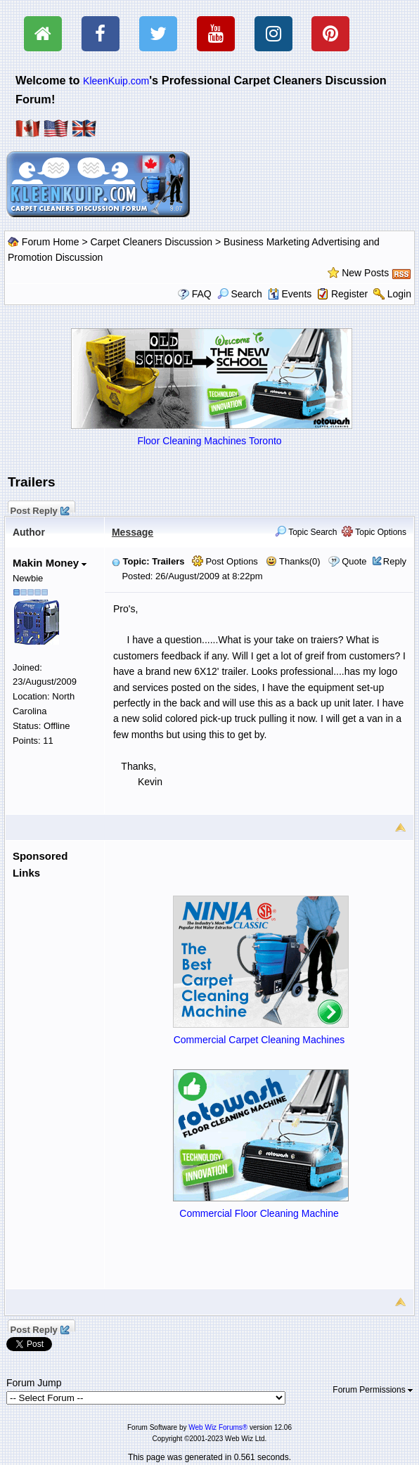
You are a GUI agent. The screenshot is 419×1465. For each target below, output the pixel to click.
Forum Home (50, 241)
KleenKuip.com (116, 80)
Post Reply (39, 508)
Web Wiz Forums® (217, 1427)
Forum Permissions (373, 1390)
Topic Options (374, 532)
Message (132, 532)
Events (290, 293)
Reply (394, 561)
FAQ (202, 293)
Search (239, 293)
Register (349, 293)
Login (399, 293)
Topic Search (306, 532)
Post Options (225, 561)
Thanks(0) (293, 561)
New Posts (365, 272)
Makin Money (49, 563)
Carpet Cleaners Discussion (152, 241)
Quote (354, 561)
